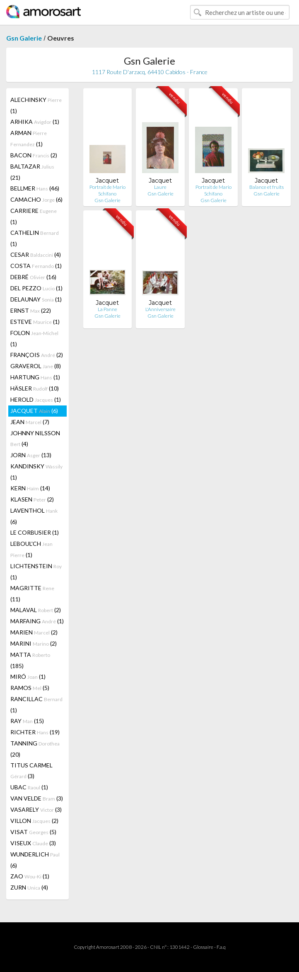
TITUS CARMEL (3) (31, 770)
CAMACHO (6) (36, 199)
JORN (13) (30, 454)
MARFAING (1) (37, 621)
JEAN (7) (29, 421)
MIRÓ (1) (28, 676)
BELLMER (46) (34, 188)
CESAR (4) (35, 254)
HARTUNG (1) (35, 377)
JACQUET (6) (34, 410)
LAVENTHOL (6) (34, 516)
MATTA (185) (30, 660)
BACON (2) (33, 155)
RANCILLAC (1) (36, 704)
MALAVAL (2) (35, 609)
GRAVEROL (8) (35, 365)
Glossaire (203, 947)
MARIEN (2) (34, 632)
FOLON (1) (34, 338)
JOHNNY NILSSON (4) (35, 438)
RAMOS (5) (29, 687)
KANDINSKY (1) (36, 472)
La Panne (107, 309)
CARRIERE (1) (33, 216)
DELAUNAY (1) (36, 299)
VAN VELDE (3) (36, 798)
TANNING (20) (35, 749)
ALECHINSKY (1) (36, 105)
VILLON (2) (34, 820)
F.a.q (221, 947)
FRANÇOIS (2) (36, 354)
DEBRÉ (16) (33, 276)
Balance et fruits (266, 187)
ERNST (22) (30, 310)
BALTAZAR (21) (32, 172)
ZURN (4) (29, 887)
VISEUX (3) (33, 843)
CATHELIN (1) (34, 238)
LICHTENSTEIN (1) (36, 571)
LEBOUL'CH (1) (31, 549)
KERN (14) (30, 488)
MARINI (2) (33, 643)
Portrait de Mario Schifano (107, 190)
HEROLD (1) (35, 399)
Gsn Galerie (24, 38)
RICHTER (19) (35, 732)
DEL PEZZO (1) (36, 288)
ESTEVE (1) (35, 321)
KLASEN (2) (32, 499)
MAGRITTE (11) (32, 593)
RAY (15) (27, 720)
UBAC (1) (29, 787)
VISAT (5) (33, 831)
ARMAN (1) (28, 138)
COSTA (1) (36, 265)
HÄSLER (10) (34, 388)
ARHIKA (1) (34, 121)
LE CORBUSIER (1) (34, 532)
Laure (160, 187)
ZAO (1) (29, 876)
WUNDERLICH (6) (35, 860)
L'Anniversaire (160, 309)
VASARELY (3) (36, 809)
